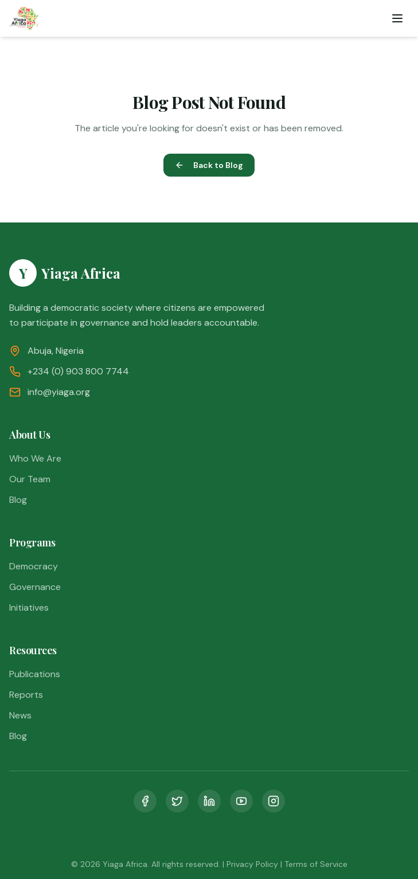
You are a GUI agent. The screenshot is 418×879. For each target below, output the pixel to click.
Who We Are (35, 458)
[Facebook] (145, 801)
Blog (18, 500)
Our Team (29, 479)
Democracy (33, 566)
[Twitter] (177, 801)
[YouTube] (241, 801)
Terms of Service (315, 864)
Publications (34, 674)
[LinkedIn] (209, 801)
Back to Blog (209, 165)
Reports (26, 695)
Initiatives (29, 607)
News (20, 715)
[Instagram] (273, 801)
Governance (35, 587)
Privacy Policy (252, 864)
